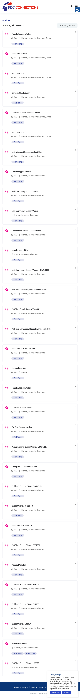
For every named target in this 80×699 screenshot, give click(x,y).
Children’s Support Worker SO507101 (26, 486)
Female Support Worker (21, 34)
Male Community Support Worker (24, 191)
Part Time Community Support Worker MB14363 (30, 329)
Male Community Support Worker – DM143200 (30, 270)
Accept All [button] (66, 692)
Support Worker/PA (19, 53)
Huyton (24, 38)
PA (15, 38)
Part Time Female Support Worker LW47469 (29, 289)
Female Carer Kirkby (19, 250)
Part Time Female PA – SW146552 (25, 309)
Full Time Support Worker (21, 427)
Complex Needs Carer (20, 93)
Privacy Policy (26, 687)
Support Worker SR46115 (21, 525)
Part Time (18, 44)
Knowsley (32, 38)
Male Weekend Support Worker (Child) (26, 152)
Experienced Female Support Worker (26, 231)
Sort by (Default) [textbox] (67, 25)
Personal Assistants (19, 643)
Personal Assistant (18, 368)
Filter (6, 20)
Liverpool (41, 38)
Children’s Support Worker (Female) (25, 113)
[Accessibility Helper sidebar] (77, 9)
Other (48, 38)
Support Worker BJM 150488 (23, 348)
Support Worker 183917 (21, 624)
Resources (44, 687)
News (16, 687)
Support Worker (17, 73)
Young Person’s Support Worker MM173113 (29, 447)
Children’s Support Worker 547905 (25, 604)
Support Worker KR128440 (22, 506)
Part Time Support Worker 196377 (25, 663)
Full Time (18, 103)
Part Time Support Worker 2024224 (25, 545)
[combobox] (67, 25)
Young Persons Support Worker (24, 466)
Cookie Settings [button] (55, 692)
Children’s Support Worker (21, 407)
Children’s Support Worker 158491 (25, 584)
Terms (35, 687)
